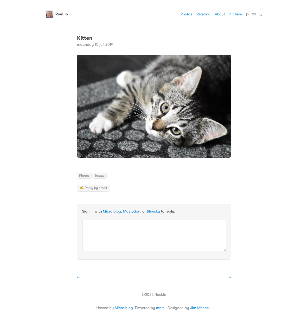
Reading (203, 14)
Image (99, 176)
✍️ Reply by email (93, 188)
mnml (160, 308)
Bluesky (254, 12)
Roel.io (57, 14)
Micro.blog (112, 211)
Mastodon (248, 12)
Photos (186, 14)
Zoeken (260, 12)
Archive (235, 14)
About (220, 14)
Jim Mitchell (200, 308)
